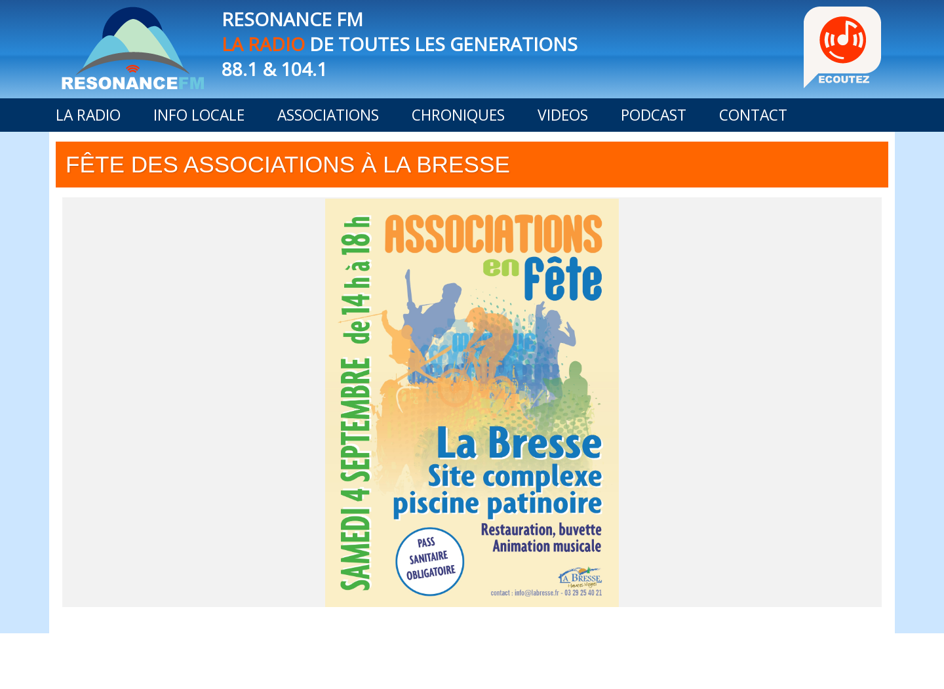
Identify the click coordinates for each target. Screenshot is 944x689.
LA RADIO (88, 115)
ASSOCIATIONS (328, 115)
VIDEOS (563, 115)
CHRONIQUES (458, 115)
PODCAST (653, 115)
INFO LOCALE (199, 115)
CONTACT (753, 115)
